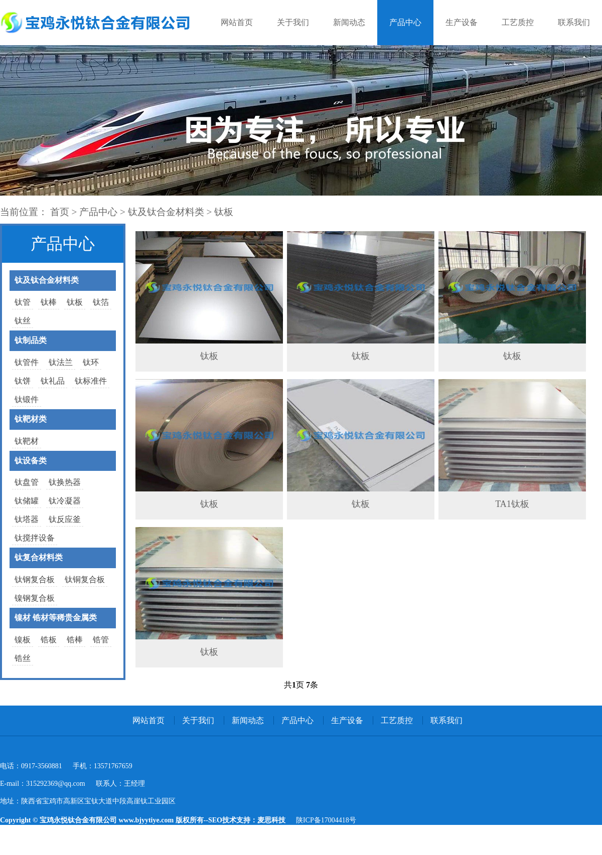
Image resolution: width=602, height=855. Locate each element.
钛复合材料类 (39, 557)
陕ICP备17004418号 (326, 820)
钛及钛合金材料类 (166, 212)
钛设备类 (31, 460)
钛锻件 (27, 399)
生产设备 (461, 22)
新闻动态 (349, 22)
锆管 (101, 639)
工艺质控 (518, 22)
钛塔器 (27, 519)
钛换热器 (65, 482)
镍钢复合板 (35, 598)
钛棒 (49, 302)
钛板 (223, 212)
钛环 (91, 362)
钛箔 (101, 302)
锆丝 (23, 658)
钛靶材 (27, 441)
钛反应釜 (65, 519)
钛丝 (23, 320)
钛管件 (27, 362)
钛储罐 (27, 500)
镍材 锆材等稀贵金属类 (56, 617)
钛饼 (23, 381)
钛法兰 (61, 362)
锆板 (49, 639)
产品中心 (405, 22)
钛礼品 (53, 381)
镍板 (23, 639)
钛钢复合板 (35, 579)
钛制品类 (31, 340)
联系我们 (574, 22)
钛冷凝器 (65, 500)
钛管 (23, 302)
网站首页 (237, 22)
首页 (59, 212)
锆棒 (75, 639)
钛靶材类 (31, 419)
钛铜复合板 (85, 579)
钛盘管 (27, 482)
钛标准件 (91, 381)
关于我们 (293, 22)
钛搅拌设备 (35, 538)
